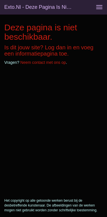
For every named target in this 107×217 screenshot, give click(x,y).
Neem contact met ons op (43, 62)
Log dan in (58, 47)
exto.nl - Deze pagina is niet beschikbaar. (41, 7)
